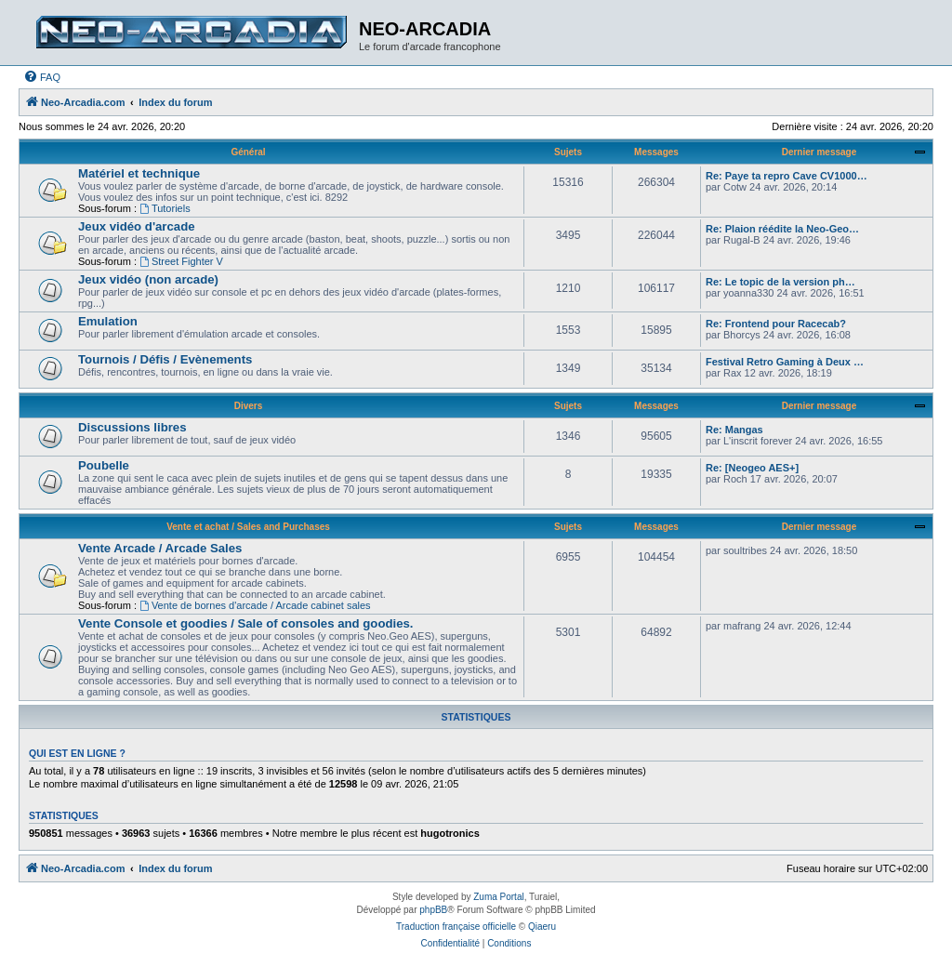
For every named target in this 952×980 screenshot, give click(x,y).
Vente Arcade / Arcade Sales (160, 548)
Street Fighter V (181, 261)
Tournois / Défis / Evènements (165, 359)
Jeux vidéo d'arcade (136, 226)
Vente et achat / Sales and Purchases (248, 527)
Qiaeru (542, 926)
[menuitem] (41, 77)
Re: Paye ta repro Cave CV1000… (786, 175)
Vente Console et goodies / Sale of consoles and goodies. (246, 623)
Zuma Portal (498, 897)
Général (248, 152)
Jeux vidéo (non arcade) (148, 279)
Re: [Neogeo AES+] (752, 467)
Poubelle (103, 465)
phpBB (433, 910)
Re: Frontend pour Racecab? (776, 323)
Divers (248, 406)
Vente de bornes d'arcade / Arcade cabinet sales (255, 605)
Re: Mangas (734, 429)
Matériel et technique (139, 173)
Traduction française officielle (456, 926)
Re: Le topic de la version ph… (780, 281)
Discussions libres (132, 427)
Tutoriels (165, 208)
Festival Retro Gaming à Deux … (785, 361)
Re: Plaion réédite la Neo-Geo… (782, 228)
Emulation (108, 321)
